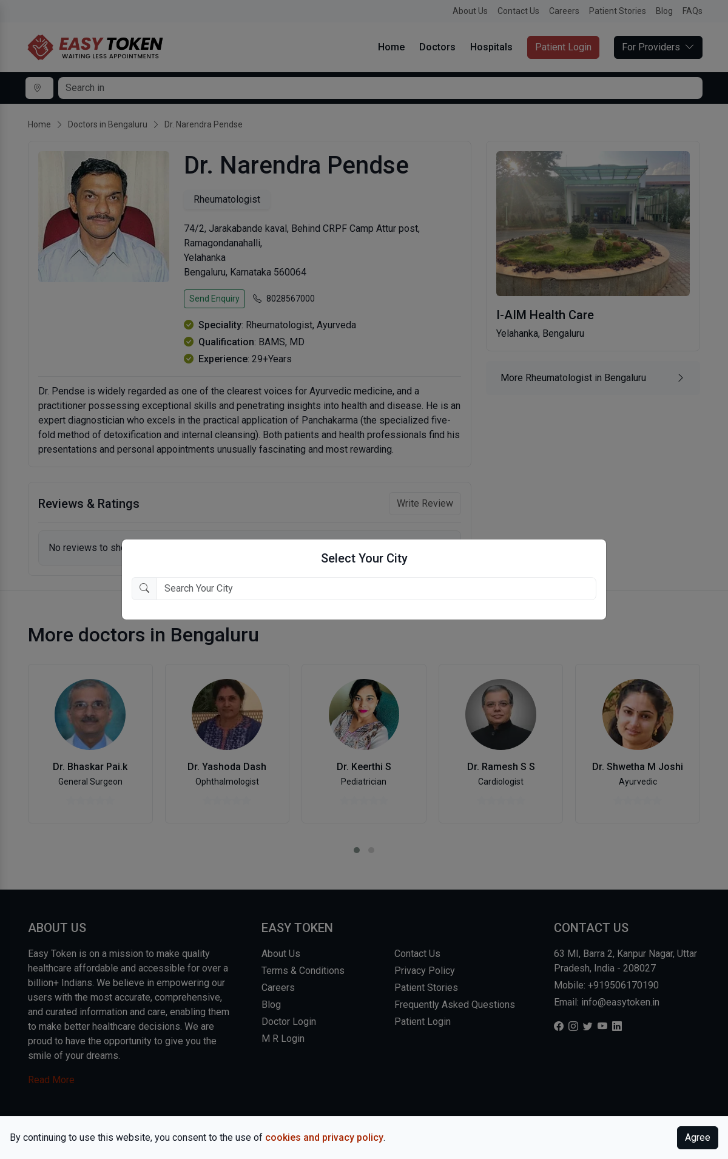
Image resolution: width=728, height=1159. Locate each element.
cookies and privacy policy (324, 1137)
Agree (697, 1137)
